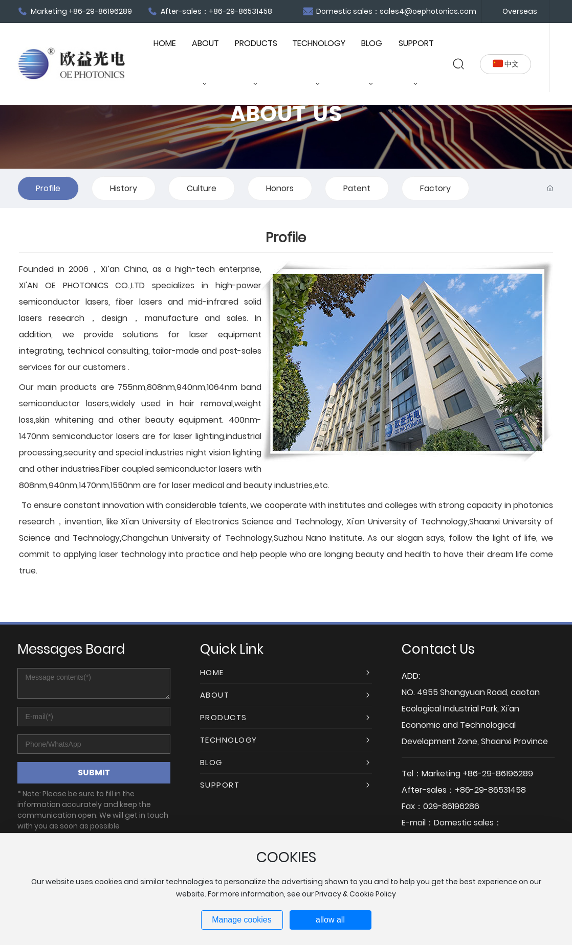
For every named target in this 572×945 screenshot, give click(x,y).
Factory (435, 188)
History (123, 188)
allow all (330, 919)
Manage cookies (242, 919)
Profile (48, 188)
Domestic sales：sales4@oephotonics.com (389, 11)
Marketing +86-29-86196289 (74, 11)
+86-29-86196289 (498, 773)
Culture (201, 188)
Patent (356, 188)
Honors (280, 188)
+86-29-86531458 (490, 790)
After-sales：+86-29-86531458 (209, 11)
